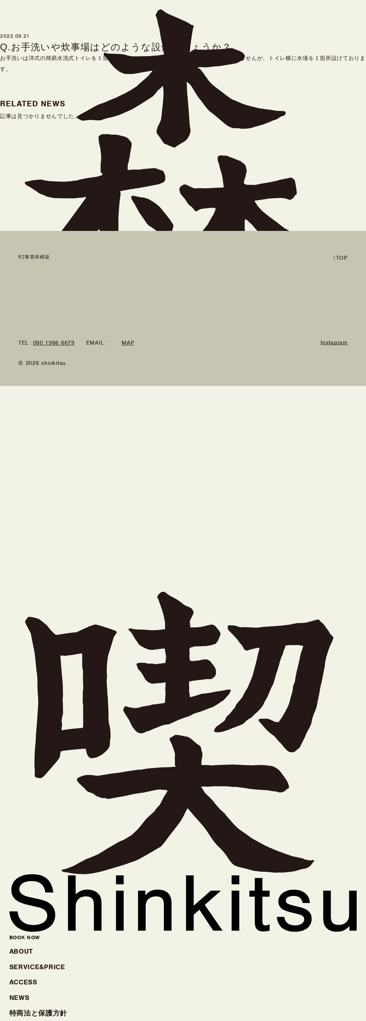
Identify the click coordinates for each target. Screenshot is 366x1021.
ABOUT (21, 951)
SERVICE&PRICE (37, 967)
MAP (128, 343)
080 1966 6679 (54, 343)
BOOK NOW (24, 937)
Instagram (334, 342)
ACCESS (23, 982)
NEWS (19, 997)
